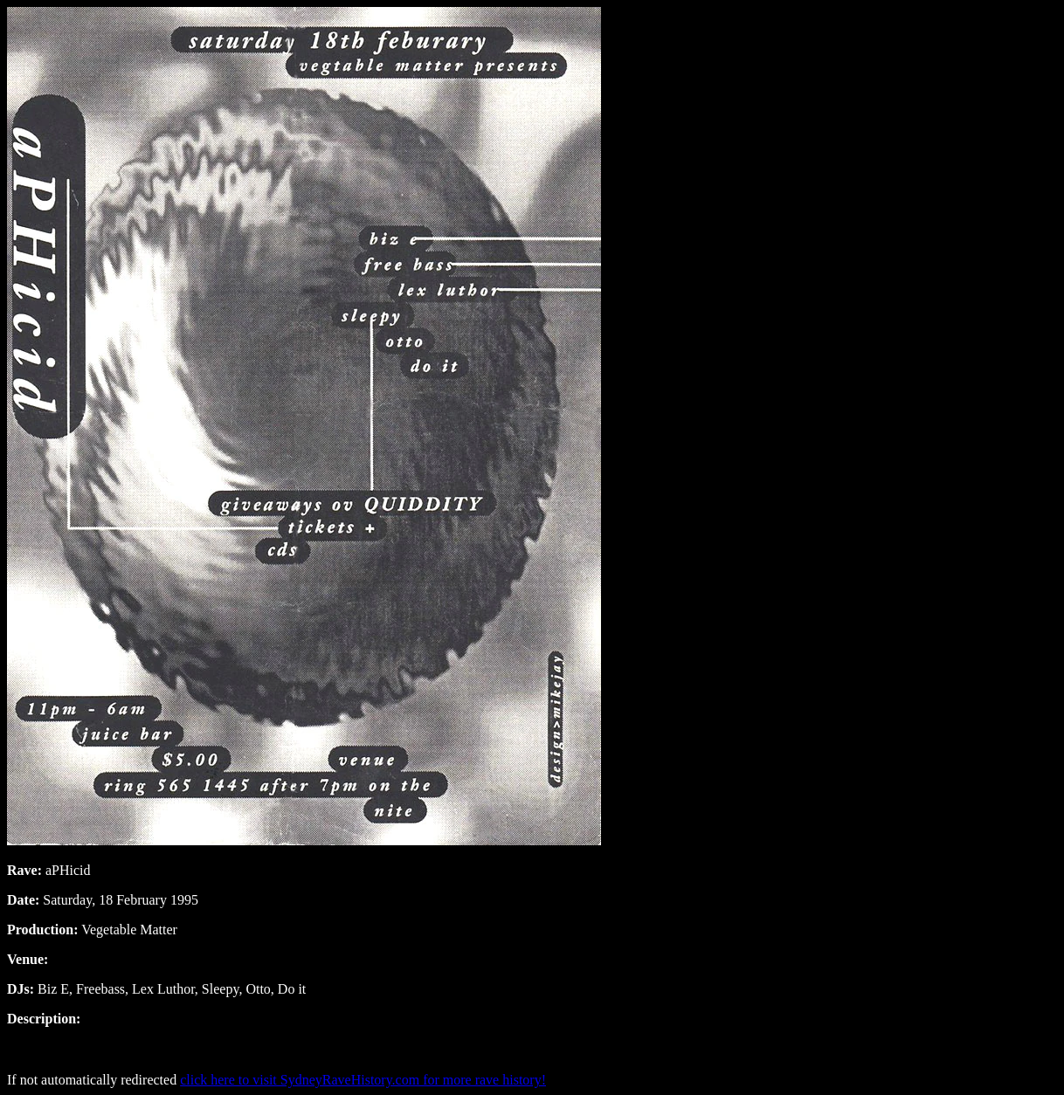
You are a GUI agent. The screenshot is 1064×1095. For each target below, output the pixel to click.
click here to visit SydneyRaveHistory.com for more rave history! (363, 1079)
